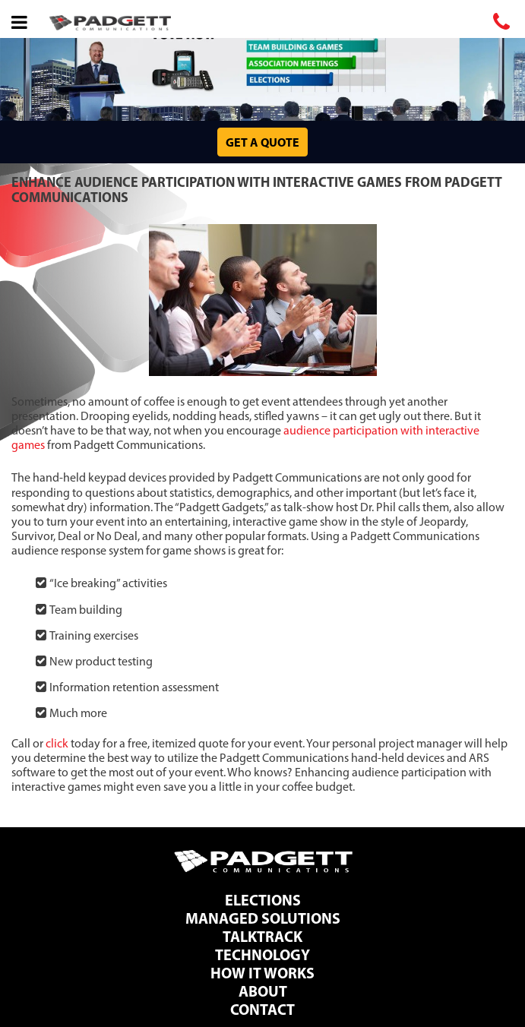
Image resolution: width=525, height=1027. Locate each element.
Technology (262, 954)
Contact (262, 1009)
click (57, 743)
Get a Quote (262, 142)
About (263, 990)
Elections (263, 899)
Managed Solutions (262, 917)
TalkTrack (262, 936)
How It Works (262, 972)
